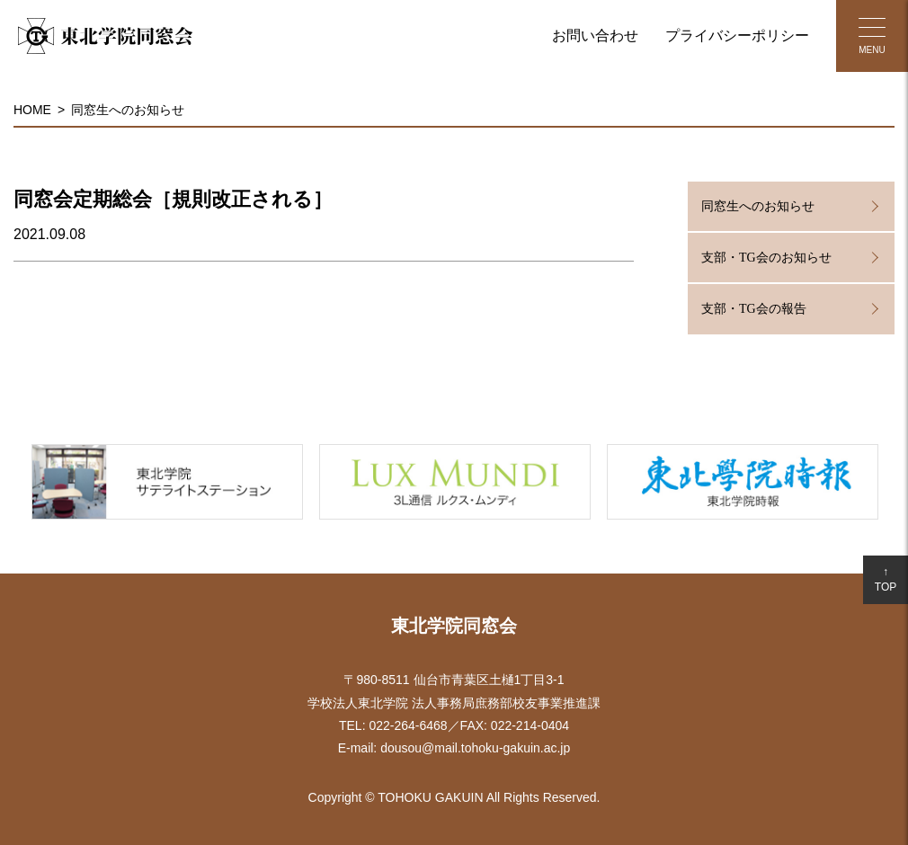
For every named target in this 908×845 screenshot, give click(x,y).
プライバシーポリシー (737, 35)
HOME (32, 109)
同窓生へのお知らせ (127, 109)
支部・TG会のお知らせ (766, 257)
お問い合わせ (595, 35)
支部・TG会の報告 (753, 309)
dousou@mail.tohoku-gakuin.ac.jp (475, 748)
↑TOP (885, 579)
